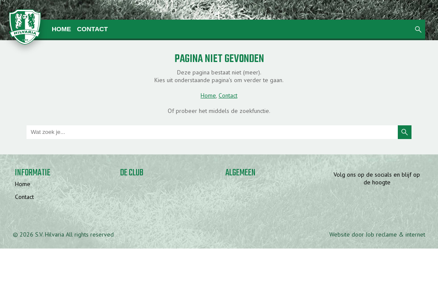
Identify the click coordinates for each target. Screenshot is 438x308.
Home (61, 29)
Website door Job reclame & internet (377, 234)
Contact (92, 29)
